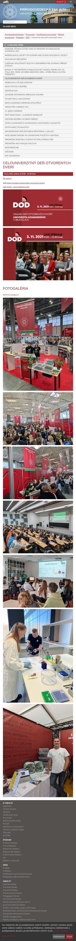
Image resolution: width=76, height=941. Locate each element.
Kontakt (6, 823)
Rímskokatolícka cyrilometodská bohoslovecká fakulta (25, 910)
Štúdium (7, 840)
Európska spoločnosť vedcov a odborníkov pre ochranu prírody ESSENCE (36, 64)
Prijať (69, 936)
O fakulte (8, 803)
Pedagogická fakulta (11, 896)
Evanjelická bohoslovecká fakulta (16, 913)
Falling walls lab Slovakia (17, 99)
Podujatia (20, 37)
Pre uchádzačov (9, 846)
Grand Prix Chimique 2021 (17, 107)
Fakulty (7, 881)
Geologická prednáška (16, 59)
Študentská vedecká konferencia (16, 877)
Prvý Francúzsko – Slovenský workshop (24, 115)
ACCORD (6, 835)
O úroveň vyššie (15, 45)
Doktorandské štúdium (12, 854)
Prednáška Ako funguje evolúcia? (21, 143)
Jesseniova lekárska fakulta (14, 905)
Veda (5, 865)
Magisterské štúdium (11, 851)
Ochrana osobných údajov (13, 829)
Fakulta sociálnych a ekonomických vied (19, 919)
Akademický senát (10, 815)
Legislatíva (7, 806)
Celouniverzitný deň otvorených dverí (23, 78)
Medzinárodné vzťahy (12, 820)
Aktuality (6, 812)
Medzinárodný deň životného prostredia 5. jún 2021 (29, 131)
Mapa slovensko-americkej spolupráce (23, 103)
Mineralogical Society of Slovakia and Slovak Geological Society (36, 55)
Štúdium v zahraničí (11, 860)
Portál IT (60, 1)
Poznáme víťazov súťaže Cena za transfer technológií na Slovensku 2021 (32, 50)
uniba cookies (60, 930)
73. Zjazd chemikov (13, 111)
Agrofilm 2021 (11, 90)
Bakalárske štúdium (11, 848)
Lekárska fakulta (9, 884)
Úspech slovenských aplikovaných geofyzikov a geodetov (32, 123)
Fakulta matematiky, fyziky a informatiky (19, 907)
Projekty (6, 868)
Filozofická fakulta (10, 890)
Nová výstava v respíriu (16, 86)
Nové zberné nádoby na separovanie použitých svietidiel (32, 135)
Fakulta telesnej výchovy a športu (16, 902)
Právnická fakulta (10, 887)
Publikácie (7, 871)
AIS (4, 857)
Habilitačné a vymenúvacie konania (17, 874)
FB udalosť (7, 178)
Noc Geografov (12, 155)
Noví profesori (12, 147)
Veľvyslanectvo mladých (17, 127)
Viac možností (9, 936)
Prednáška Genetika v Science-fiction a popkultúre (29, 139)
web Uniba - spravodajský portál (16, 187)
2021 (28, 37)
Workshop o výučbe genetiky (18, 82)
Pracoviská (30, 34)
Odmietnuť (58, 936)
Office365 (7, 832)
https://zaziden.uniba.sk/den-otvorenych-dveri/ (26, 183)
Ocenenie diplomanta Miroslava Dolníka (24, 94)
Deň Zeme (9, 151)
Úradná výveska (9, 809)
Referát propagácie (11, 294)
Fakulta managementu (12, 916)
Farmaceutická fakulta (12, 899)
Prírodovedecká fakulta (14, 34)
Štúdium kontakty (10, 843)
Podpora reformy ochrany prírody (21, 119)
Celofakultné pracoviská (46, 34)
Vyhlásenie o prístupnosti (13, 826)
